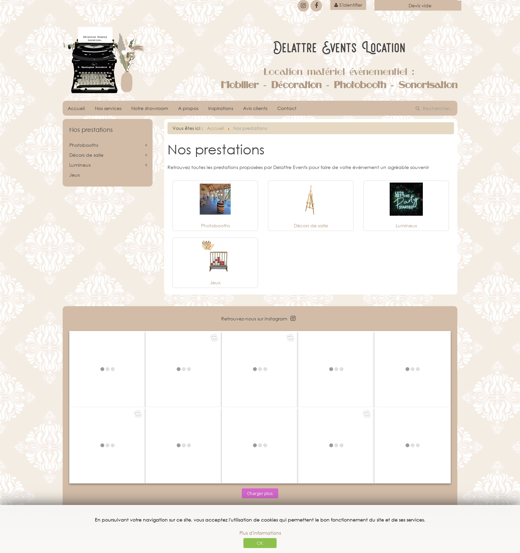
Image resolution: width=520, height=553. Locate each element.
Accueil (76, 108)
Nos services (108, 108)
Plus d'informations (260, 533)
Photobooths (215, 225)
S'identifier (348, 5)
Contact (286, 108)
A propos (188, 108)
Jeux (215, 282)
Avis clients (255, 108)
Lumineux (406, 225)
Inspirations (220, 108)
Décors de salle (311, 225)
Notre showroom (149, 108)
